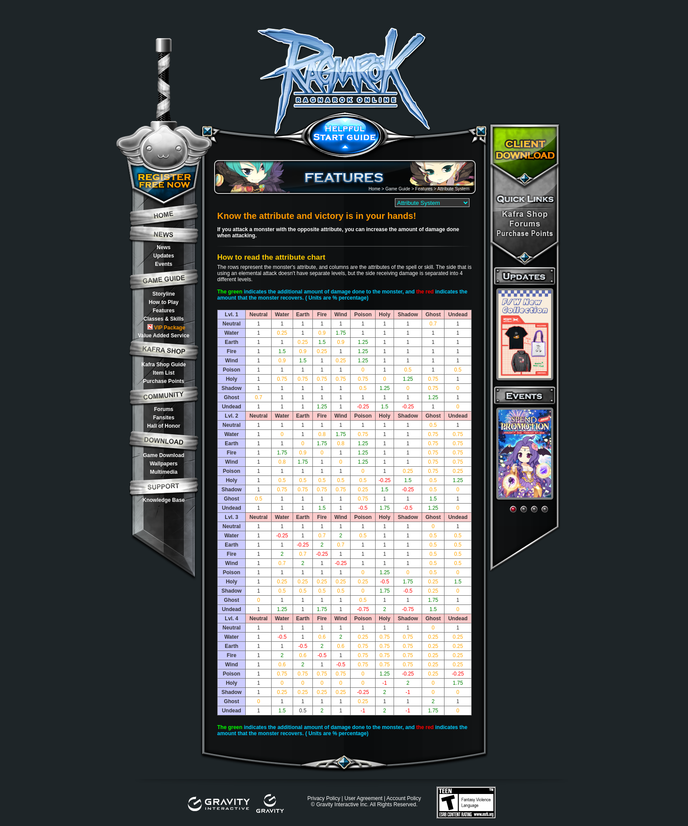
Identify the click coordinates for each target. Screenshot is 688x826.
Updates (163, 256)
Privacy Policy (323, 798)
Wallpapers (164, 464)
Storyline (163, 294)
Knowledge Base (164, 500)
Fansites (164, 418)
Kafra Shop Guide (163, 364)
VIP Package (166, 327)
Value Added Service (164, 336)
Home (374, 188)
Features (164, 311)
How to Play (164, 302)
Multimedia (164, 472)
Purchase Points (163, 381)
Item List (163, 373)
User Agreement (363, 798)
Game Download (163, 455)
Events (163, 264)
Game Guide (397, 188)
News (163, 247)
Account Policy (404, 798)
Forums (163, 409)
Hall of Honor (163, 426)
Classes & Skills (163, 319)
